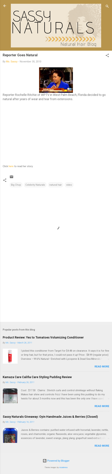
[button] (107, 56)
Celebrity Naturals (35, 184)
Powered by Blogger (56, 460)
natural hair (55, 184)
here (11, 166)
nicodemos (63, 467)
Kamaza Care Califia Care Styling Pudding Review (37, 377)
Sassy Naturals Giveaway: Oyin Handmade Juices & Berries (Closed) (50, 416)
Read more (102, 366)
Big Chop (16, 184)
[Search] (107, 7)
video (69, 184)
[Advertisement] (56, 292)
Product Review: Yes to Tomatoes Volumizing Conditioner (43, 337)
